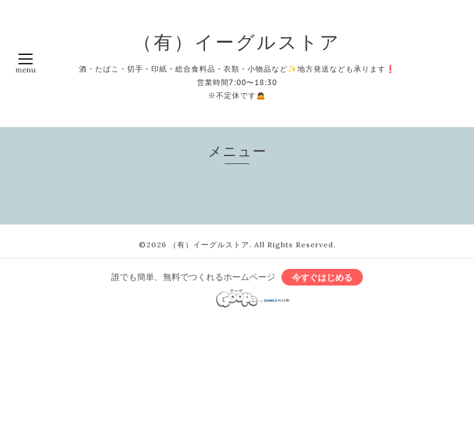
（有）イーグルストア (237, 42)
